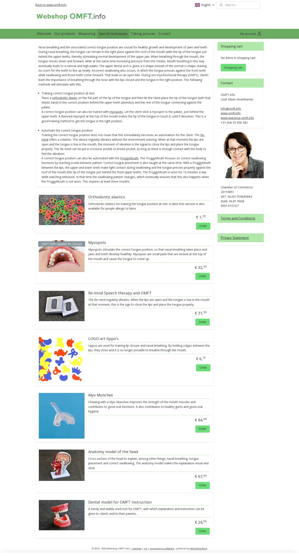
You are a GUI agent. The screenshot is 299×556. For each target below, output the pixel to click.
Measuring (87, 33)
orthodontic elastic (64, 98)
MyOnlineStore (198, 548)
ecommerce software (162, 548)
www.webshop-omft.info (237, 118)
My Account (251, 33)
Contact (165, 33)
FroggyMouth (129, 158)
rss (145, 548)
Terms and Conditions (238, 218)
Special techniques (113, 33)
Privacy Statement (235, 237)
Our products (64, 33)
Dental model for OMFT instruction (120, 502)
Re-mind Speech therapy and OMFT (120, 293)
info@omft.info (231, 109)
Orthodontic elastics (106, 197)
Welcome (44, 33)
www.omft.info (231, 113)
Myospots (97, 242)
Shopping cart (233, 68)
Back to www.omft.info (50, 5)
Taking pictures (143, 33)
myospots (116, 112)
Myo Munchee (100, 395)
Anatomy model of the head (113, 452)
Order (203, 226)
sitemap (136, 548)
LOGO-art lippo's (103, 339)
